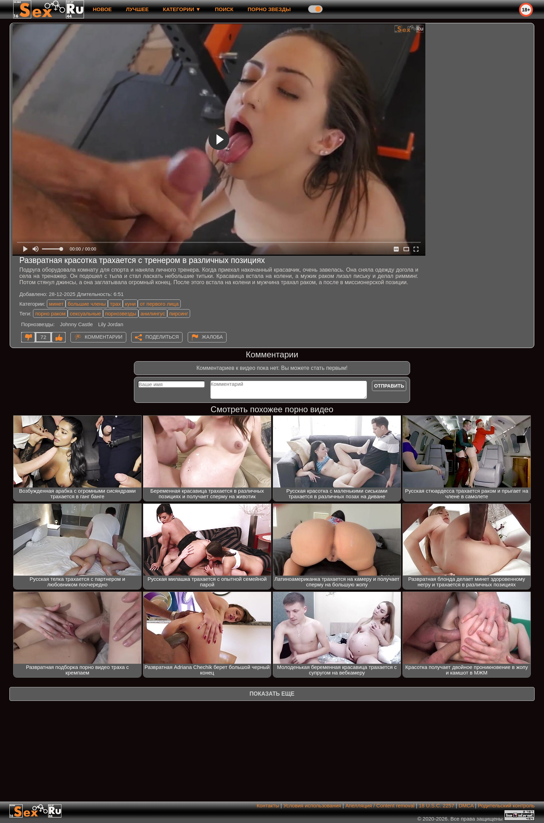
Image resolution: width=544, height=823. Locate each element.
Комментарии (103, 337)
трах (115, 304)
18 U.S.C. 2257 (436, 805)
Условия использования (312, 805)
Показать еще (271, 694)
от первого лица (159, 304)
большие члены (87, 304)
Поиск (224, 9)
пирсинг (178, 313)
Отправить (389, 386)
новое (102, 9)
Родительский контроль (506, 805)
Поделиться (162, 337)
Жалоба (212, 337)
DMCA (466, 805)
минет (56, 304)
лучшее (137, 9)
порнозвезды (120, 313)
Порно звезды (269, 9)
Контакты (268, 805)
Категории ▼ (182, 9)
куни (130, 304)
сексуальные (85, 313)
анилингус (153, 313)
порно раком (50, 313)
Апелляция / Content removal (379, 805)
